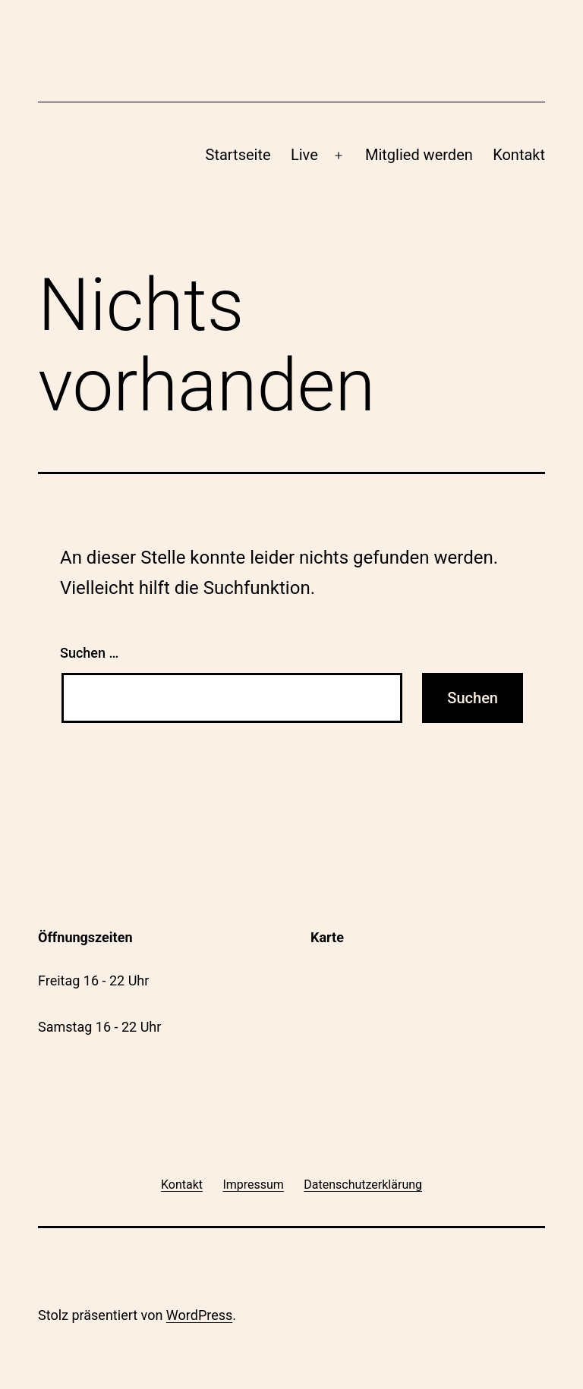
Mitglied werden (419, 155)
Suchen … (89, 653)
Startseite (238, 155)
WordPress (199, 1315)
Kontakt (519, 155)
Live (304, 155)
